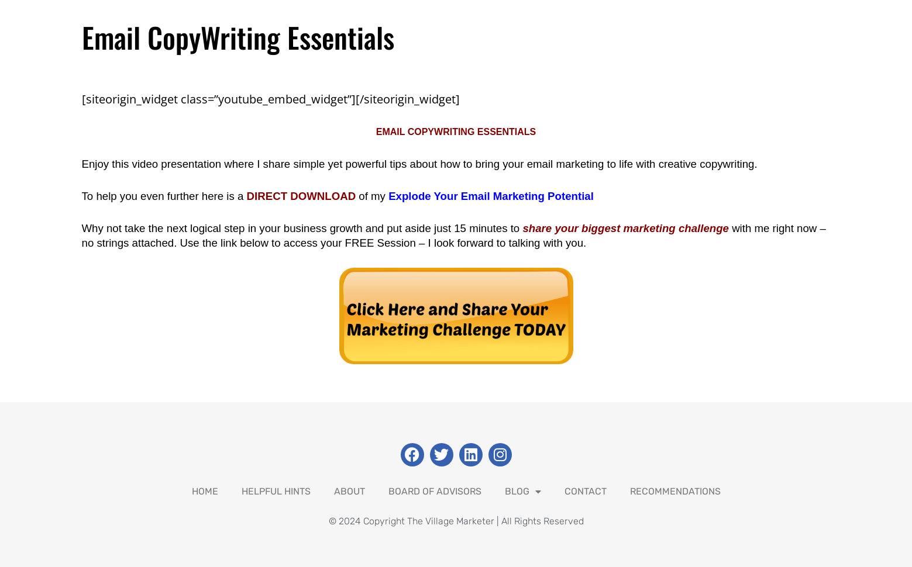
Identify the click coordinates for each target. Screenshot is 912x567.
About (349, 491)
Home (205, 491)
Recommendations (675, 491)
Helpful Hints (276, 491)
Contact (586, 491)
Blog (523, 491)
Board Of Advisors (434, 491)
